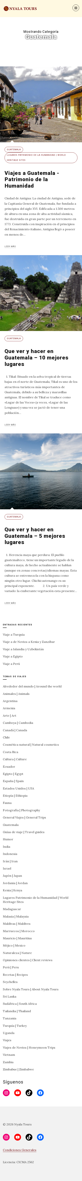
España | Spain (13, 781)
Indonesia (10, 854)
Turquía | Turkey (15, 1026)
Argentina (10, 701)
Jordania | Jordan (15, 883)
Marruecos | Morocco (19, 931)
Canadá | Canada (15, 730)
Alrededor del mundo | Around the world (32, 686)
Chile (6, 737)
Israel (7, 868)
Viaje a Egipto (13, 656)
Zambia (8, 1062)
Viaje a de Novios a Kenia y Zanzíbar (29, 642)
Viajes (7, 1040)
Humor (8, 839)
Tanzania (9, 1018)
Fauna (7, 803)
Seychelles (10, 982)
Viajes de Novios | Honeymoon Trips (29, 1047)
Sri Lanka (9, 996)
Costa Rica (10, 752)
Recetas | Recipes (15, 975)
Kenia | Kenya (12, 890)
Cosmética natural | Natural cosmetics (31, 744)
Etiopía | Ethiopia (15, 795)
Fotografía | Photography (21, 810)
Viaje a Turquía (14, 634)
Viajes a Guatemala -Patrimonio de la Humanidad (32, 179)
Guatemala (14, 149)
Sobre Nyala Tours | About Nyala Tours (31, 989)
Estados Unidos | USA (18, 788)
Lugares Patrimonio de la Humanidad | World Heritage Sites (36, 157)
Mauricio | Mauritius (17, 938)
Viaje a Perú (11, 664)
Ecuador (9, 766)
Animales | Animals (16, 694)
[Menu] (76, 8)
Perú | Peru (11, 967)
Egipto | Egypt (13, 774)
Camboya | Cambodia (18, 723)
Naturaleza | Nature (17, 953)
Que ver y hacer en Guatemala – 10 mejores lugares (37, 357)
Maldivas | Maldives (16, 923)
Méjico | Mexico (14, 945)
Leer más (10, 246)
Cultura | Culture (15, 759)
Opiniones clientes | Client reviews (27, 960)
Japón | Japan (12, 875)
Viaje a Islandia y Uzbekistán (23, 649)
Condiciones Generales (19, 1150)
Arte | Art (9, 715)
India (6, 846)
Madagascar (12, 909)
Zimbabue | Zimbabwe (18, 1069)
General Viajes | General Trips (24, 817)
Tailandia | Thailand (17, 1011)
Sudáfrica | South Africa (20, 1004)
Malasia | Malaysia (16, 916)
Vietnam (9, 1055)
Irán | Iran (10, 861)
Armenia (9, 708)
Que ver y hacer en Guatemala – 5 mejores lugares (35, 535)
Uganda (8, 1033)
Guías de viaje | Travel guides (24, 832)
